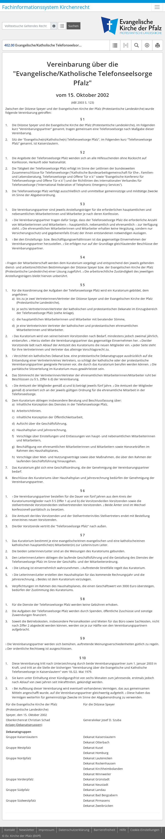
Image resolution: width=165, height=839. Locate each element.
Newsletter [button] (26, 830)
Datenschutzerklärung (74, 830)
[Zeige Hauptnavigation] (157, 7)
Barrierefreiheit (104, 830)
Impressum (46, 830)
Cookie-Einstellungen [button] (144, 830)
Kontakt (9, 830)
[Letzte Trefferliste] (62, 26)
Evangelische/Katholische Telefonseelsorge (43, 45)
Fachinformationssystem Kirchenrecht (46, 7)
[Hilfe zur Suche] (54, 26)
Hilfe (123, 830)
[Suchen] (73, 26)
